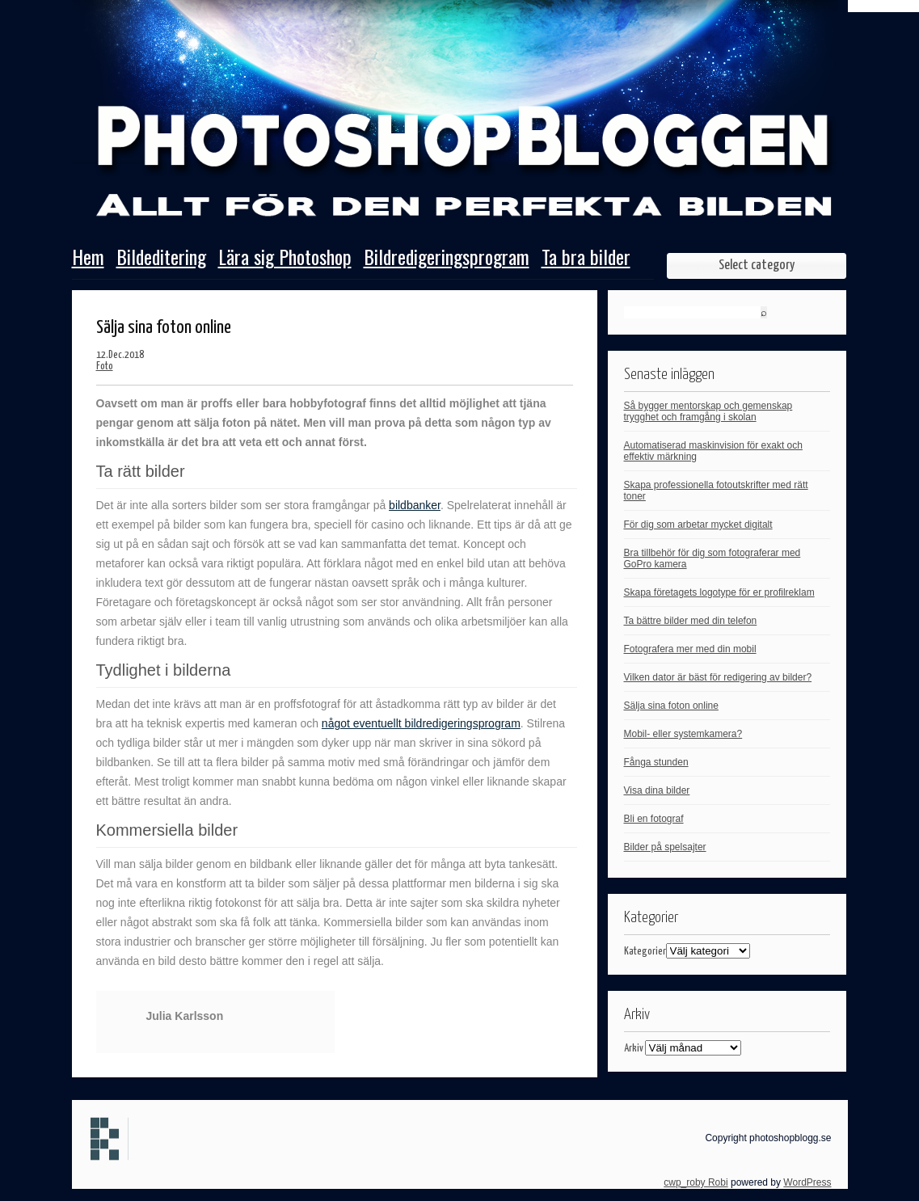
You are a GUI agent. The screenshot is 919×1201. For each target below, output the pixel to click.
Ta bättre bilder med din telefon (690, 620)
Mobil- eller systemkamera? (683, 734)
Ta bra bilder (586, 259)
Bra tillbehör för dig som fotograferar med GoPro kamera (712, 558)
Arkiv (633, 1048)
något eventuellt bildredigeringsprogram (421, 723)
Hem (88, 259)
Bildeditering (161, 259)
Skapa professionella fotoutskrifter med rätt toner (716, 490)
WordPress (807, 1182)
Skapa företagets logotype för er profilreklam (719, 592)
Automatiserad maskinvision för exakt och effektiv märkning (713, 451)
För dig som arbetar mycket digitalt (698, 524)
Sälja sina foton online (671, 705)
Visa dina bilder (657, 790)
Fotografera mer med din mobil (690, 649)
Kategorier (645, 951)
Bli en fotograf (654, 818)
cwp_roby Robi (695, 1182)
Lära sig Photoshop (285, 259)
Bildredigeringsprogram (446, 259)
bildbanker (415, 505)
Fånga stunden (656, 762)
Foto (104, 366)
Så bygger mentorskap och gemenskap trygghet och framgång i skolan (708, 411)
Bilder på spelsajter (665, 847)
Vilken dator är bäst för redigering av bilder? (718, 677)
